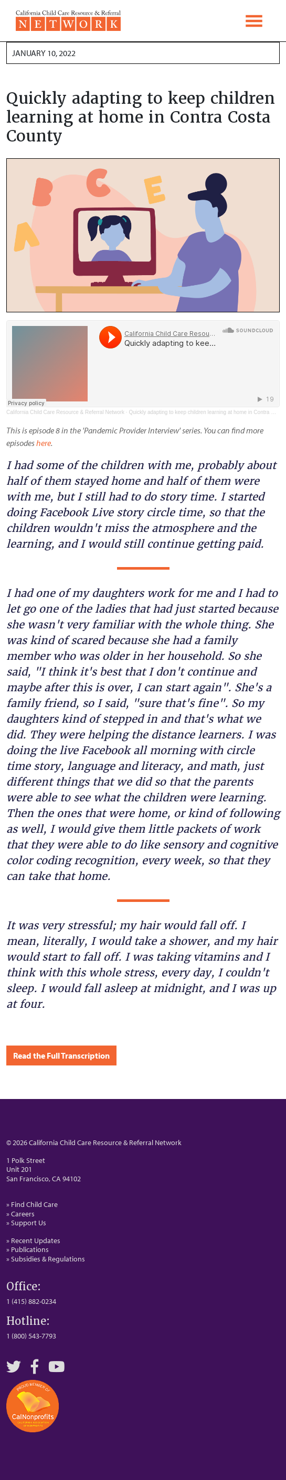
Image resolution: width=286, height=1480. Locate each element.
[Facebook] (34, 1366)
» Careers (20, 1213)
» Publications (27, 1249)
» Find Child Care (32, 1204)
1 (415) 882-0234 (31, 1301)
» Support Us (26, 1222)
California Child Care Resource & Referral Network (65, 412)
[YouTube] (56, 1366)
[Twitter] (13, 1366)
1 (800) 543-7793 (31, 1336)
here (43, 443)
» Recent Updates (33, 1240)
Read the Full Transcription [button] (61, 1055)
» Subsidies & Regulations (45, 1259)
